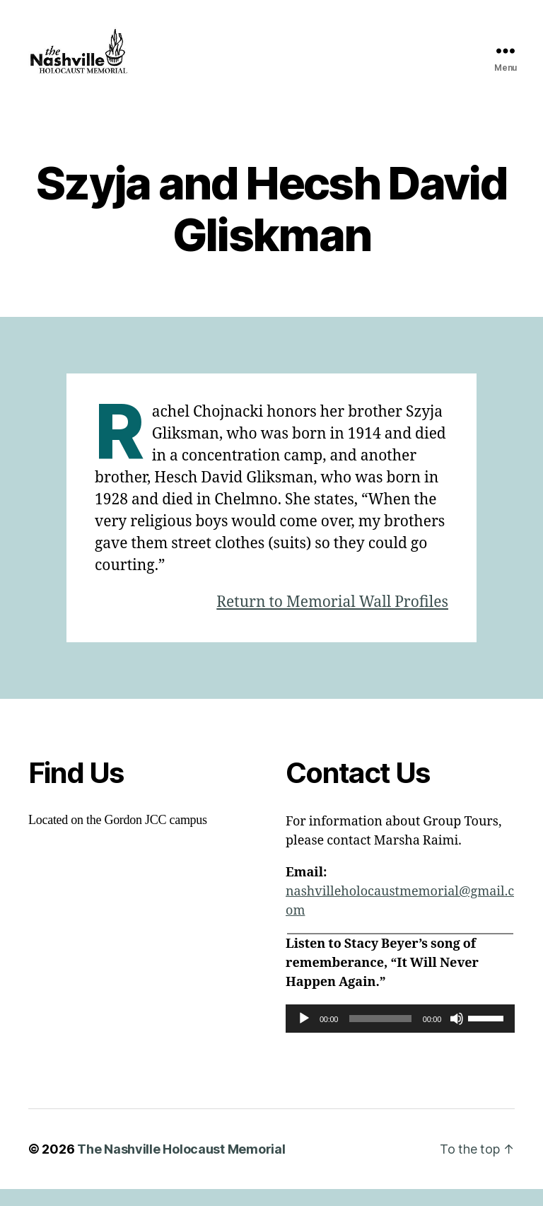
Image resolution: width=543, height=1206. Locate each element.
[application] (400, 1035)
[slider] (380, 1035)
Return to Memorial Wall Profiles (332, 619)
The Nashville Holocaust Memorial (181, 1166)
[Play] (304, 1035)
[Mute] (457, 1035)
